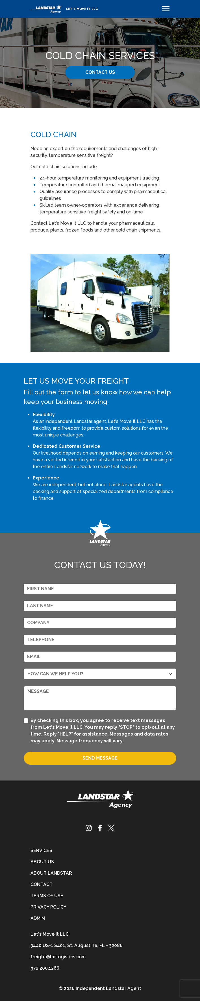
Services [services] (41, 850)
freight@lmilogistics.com (58, 956)
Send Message (100, 758)
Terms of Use (47, 895)
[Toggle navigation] (165, 8)
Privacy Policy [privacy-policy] (48, 907)
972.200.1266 (45, 968)
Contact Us (100, 72)
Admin (38, 918)
